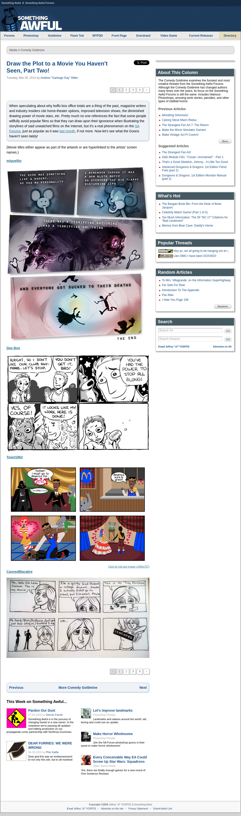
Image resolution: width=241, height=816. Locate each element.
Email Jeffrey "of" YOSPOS (173, 346)
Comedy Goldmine (32, 50)
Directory (230, 35)
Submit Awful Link (162, 808)
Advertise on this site (112, 808)
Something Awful (11, 3)
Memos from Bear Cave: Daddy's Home (187, 225)
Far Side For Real (173, 285)
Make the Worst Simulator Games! (184, 130)
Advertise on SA (222, 346)
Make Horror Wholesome (113, 734)
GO (228, 331)
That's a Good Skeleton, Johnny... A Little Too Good (195, 162)
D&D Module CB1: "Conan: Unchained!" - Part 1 (192, 157)
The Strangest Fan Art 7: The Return (185, 125)
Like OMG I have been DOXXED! (195, 256)
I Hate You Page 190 (175, 299)
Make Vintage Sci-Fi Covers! (180, 134)
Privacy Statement (138, 808)
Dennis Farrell (54, 714)
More (225, 141)
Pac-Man (168, 295)
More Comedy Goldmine (78, 687)
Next (143, 687)
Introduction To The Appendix (180, 290)
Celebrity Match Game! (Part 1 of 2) (185, 212)
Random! (223, 306)
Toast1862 (15, 457)
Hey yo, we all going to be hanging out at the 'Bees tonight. (202, 251)
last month (67, 131)
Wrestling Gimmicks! (175, 115)
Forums (9, 35)
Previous (16, 687)
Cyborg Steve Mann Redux (179, 120)
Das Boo (13, 348)
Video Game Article (104, 765)
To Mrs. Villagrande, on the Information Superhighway (196, 280)
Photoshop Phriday (104, 714)
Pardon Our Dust (41, 710)
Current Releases (201, 35)
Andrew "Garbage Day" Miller (59, 78)
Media (13, 50)
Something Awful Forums (39, 3)
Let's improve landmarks (113, 710)
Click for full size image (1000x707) (78, 515)
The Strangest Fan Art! (176, 152)
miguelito (14, 161)
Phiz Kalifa (52, 752)
